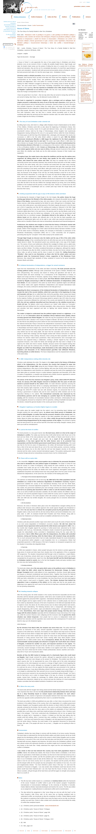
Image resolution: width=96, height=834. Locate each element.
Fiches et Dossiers (20, 17)
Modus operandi (68, 830)
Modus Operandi (12, 37)
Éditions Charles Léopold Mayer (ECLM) (86, 65)
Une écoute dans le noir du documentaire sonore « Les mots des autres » (86, 99)
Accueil (18, 22)
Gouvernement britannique (39, 43)
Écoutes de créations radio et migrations (86, 79)
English (80, 2)
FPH (75, 830)
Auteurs (83, 6)
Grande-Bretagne (69, 43)
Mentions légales (45, 830)
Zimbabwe (20, 45)
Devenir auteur (35, 830)
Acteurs (88, 17)
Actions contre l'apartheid (57, 40)
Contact (88, 6)
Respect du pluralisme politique (60, 36)
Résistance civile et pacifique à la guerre (37, 34)
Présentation (77, 6)
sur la (10, 48)
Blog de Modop (85, 70)
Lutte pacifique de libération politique (63, 34)
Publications (76, 17)
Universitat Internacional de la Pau (86, 76)
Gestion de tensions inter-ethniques (39, 36)
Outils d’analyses (36, 17)
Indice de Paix (52, 17)
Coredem (12, 48)
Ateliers (64, 17)
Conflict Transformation (37, 25)
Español (84, 2)
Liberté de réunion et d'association (45, 39)
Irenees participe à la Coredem (56, 830)
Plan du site (22, 830)
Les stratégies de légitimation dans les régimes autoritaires (86, 95)
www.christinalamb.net (52, 805)
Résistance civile (22, 36)
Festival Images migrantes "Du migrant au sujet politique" (86, 73)
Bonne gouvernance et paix (39, 40)
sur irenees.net (10, 47)
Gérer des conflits (55, 43)
